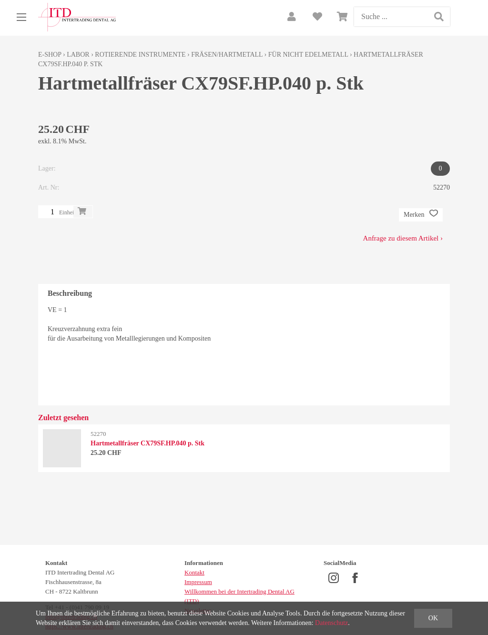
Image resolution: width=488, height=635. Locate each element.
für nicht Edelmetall (308, 54)
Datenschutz (331, 622)
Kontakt (194, 572)
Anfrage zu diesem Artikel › (403, 238)
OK (433, 618)
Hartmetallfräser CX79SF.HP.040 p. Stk (147, 443)
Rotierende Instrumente (140, 54)
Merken (421, 215)
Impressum (198, 581)
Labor (78, 54)
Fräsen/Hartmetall (227, 54)
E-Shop (49, 54)
